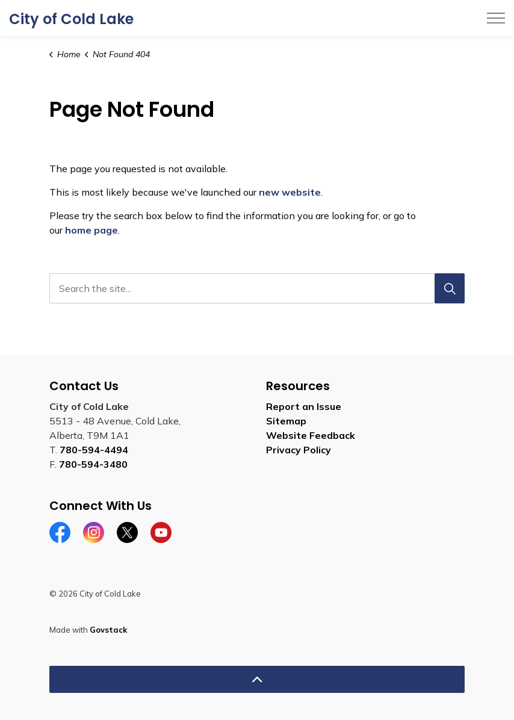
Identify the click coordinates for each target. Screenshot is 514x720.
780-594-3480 (93, 464)
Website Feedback (310, 435)
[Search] (450, 288)
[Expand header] (496, 18)
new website (290, 192)
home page (91, 230)
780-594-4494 (94, 450)
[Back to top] (257, 679)
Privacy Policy (298, 450)
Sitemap (286, 421)
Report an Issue (303, 406)
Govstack (108, 630)
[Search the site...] (257, 288)
